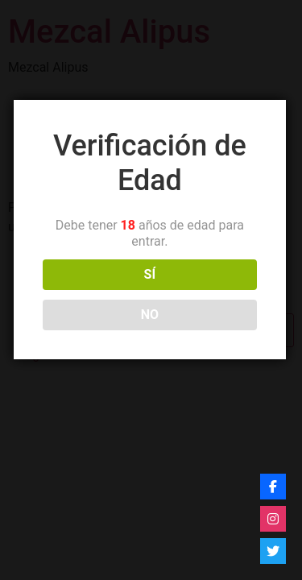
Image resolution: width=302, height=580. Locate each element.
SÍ (148, 274)
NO (147, 314)
